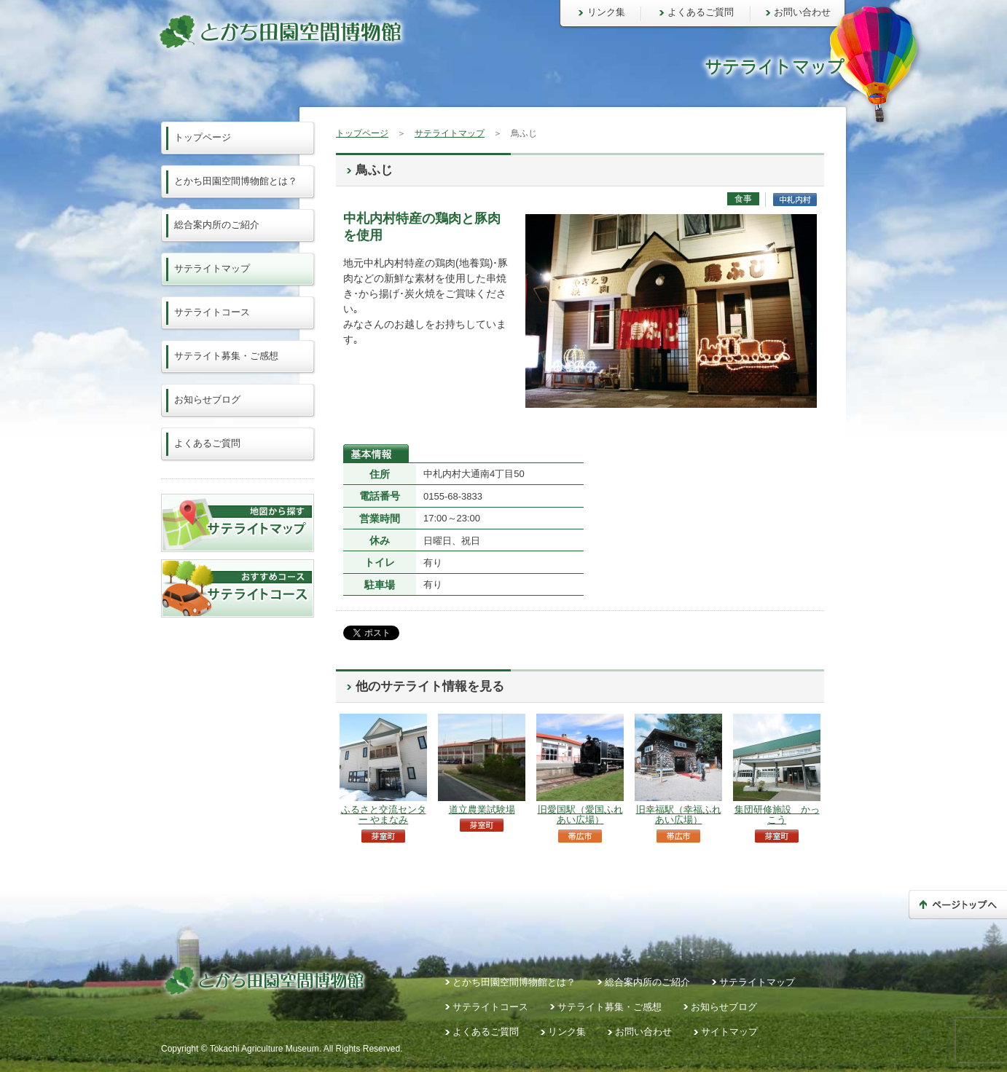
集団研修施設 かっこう (777, 814)
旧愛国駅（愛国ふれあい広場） (580, 814)
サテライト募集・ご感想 (226, 355)
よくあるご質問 (700, 12)
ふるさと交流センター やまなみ (383, 814)
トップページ (362, 133)
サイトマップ (729, 1031)
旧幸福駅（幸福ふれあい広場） (678, 814)
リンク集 (606, 12)
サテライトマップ (450, 133)
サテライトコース (212, 312)
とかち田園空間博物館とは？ (235, 181)
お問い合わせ (802, 12)
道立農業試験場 (482, 809)
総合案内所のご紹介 (216, 224)
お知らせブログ (207, 399)
